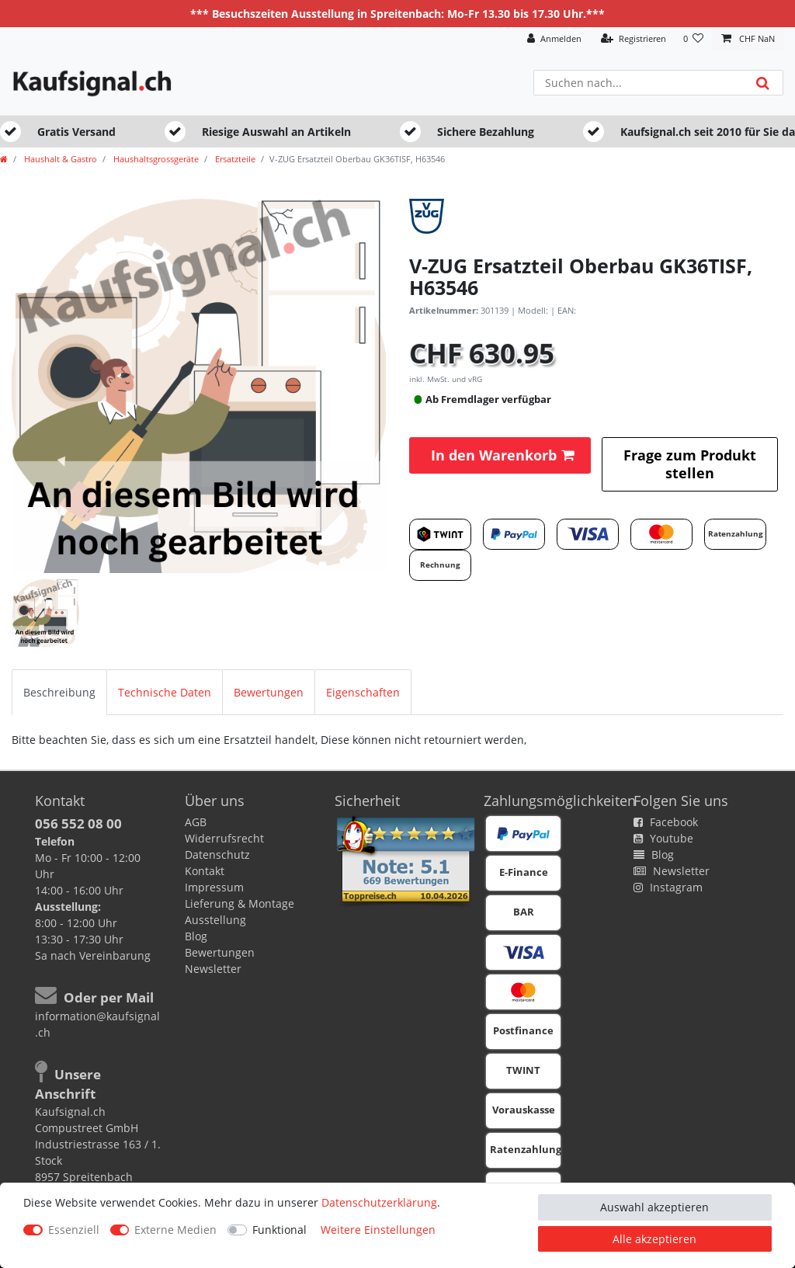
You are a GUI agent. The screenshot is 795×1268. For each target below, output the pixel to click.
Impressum (214, 887)
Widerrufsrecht (224, 838)
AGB (196, 822)
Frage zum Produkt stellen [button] (689, 464)
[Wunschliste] (694, 39)
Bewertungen (269, 692)
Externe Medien (175, 1229)
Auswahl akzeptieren (654, 1207)
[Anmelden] (554, 39)
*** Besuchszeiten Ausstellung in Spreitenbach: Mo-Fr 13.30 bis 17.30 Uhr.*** (397, 13)
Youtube (663, 838)
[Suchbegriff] (638, 83)
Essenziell (73, 1229)
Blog (196, 936)
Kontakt (204, 870)
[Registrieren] (633, 39)
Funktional (279, 1229)
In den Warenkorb (502, 455)
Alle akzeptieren (654, 1239)
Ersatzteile (234, 159)
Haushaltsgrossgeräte (155, 159)
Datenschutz (217, 854)
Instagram (668, 887)
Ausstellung (215, 919)
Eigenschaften (363, 692)
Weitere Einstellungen (378, 1229)
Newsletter (213, 968)
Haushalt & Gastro (59, 159)
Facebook (666, 822)
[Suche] (763, 83)
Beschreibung (59, 692)
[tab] (59, 692)
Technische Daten (164, 692)
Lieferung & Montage (239, 903)
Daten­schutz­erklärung (379, 1202)
